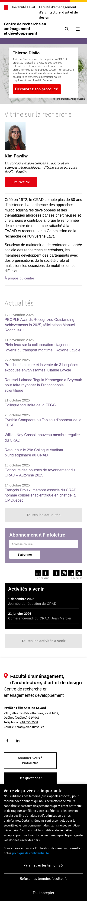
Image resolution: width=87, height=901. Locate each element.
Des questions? (30, 778)
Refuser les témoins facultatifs (43, 881)
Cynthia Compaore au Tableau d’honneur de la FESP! (43, 422)
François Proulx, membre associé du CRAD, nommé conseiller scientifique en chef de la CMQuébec (41, 495)
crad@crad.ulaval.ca (30, 727)
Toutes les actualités (43, 515)
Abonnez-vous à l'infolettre (30, 760)
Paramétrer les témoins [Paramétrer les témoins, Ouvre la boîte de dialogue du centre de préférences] (41, 868)
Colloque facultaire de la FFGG (30, 405)
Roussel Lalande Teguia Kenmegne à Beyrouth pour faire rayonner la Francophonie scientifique (43, 385)
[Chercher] (66, 28)
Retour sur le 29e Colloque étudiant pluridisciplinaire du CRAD (34, 452)
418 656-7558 (29, 722)
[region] (43, 156)
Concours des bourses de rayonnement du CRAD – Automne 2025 (40, 472)
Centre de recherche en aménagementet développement (25, 28)
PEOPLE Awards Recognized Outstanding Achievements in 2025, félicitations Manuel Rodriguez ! (40, 325)
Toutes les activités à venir (44, 641)
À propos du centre (19, 278)
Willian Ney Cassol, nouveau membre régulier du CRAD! (42, 437)
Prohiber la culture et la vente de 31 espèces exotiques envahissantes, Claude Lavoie (41, 367)
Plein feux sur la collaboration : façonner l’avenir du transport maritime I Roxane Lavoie (42, 347)
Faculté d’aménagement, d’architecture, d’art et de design (58, 12)
